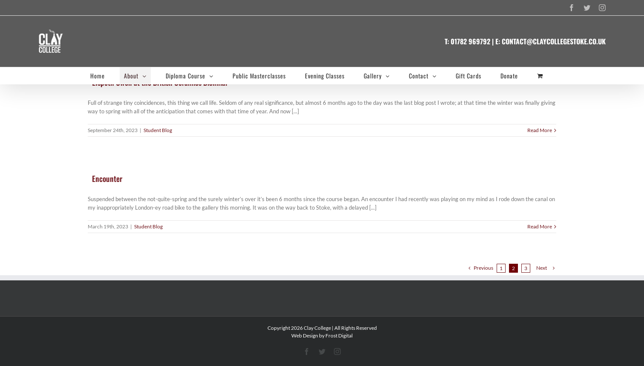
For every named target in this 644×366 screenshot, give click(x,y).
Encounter (107, 178)
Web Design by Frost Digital (322, 335)
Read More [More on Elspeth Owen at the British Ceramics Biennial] (539, 130)
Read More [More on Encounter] (539, 226)
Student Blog (158, 130)
